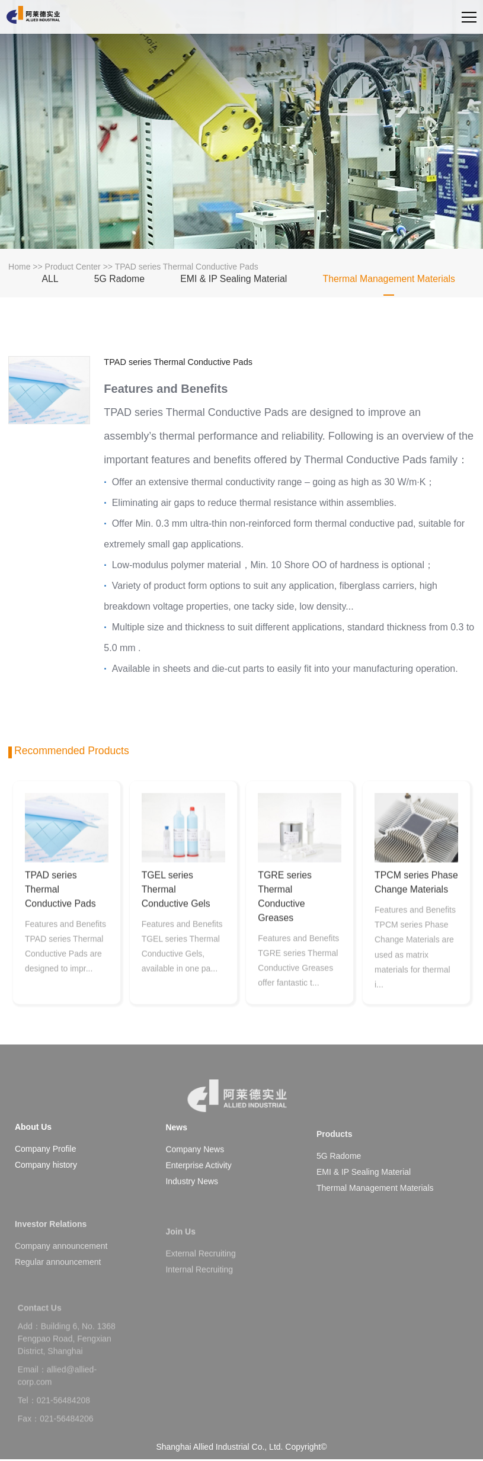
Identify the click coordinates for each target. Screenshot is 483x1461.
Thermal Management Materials (389, 282)
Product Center (73, 270)
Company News (194, 1180)
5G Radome (119, 282)
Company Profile (45, 1157)
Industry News (191, 1212)
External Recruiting (200, 1282)
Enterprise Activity (198, 1196)
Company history (46, 1173)
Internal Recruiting (199, 1298)
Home (19, 270)
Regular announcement (58, 1295)
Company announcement (61, 1279)
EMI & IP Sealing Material (233, 282)
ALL (49, 282)
